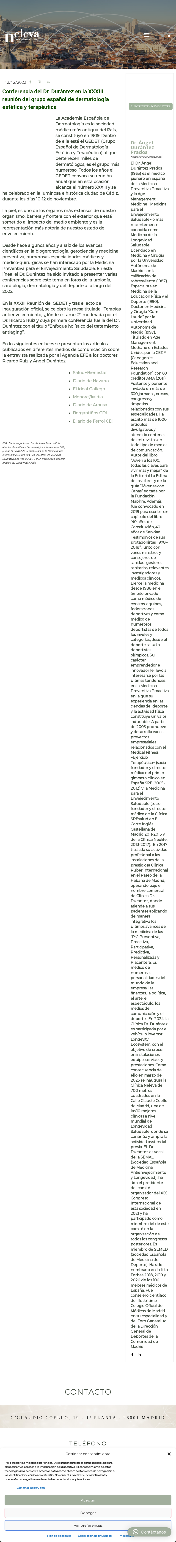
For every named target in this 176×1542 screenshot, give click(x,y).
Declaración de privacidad (95, 1535)
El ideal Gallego (89, 389)
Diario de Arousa (90, 405)
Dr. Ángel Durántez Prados (142, 147)
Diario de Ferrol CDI (93, 421)
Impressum (126, 1535)
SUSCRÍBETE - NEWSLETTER (151, 106)
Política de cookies (59, 1535)
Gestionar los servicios (30, 1487)
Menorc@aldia (88, 397)
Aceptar (88, 1500)
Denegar (88, 1513)
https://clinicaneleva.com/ (146, 157)
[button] (169, 1454)
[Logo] (21, 35)
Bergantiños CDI (90, 413)
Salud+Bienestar (90, 372)
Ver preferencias (88, 1525)
